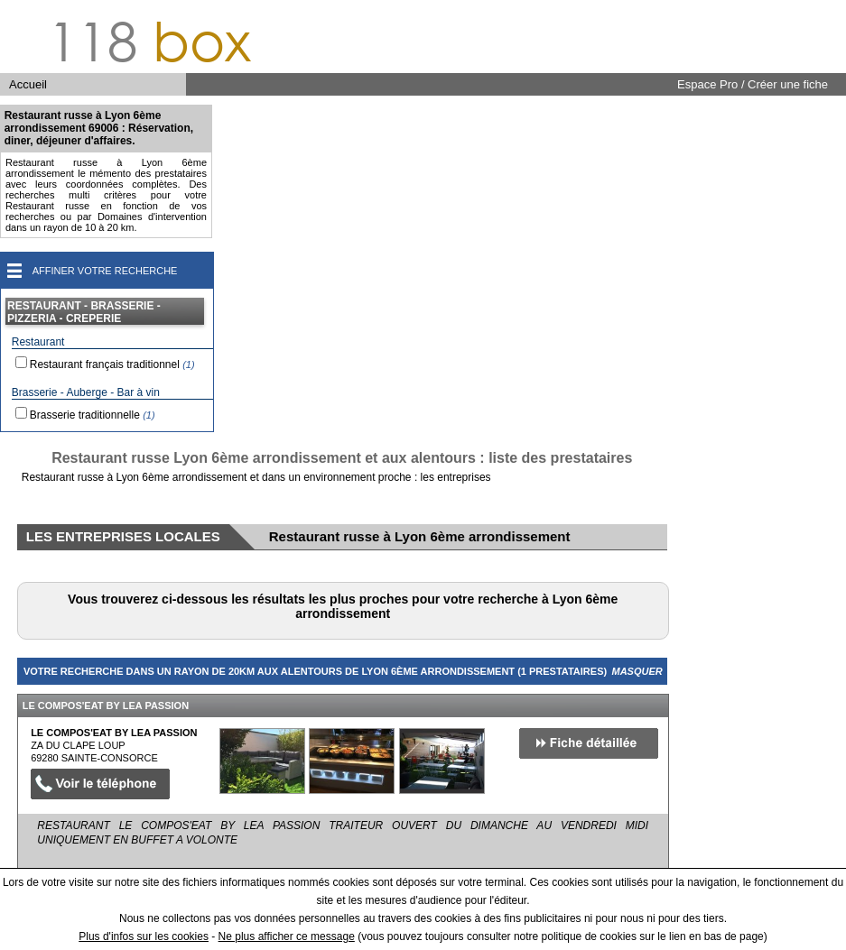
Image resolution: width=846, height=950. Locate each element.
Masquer (636, 671)
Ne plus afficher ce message (286, 936)
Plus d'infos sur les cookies (144, 936)
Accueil (28, 84)
